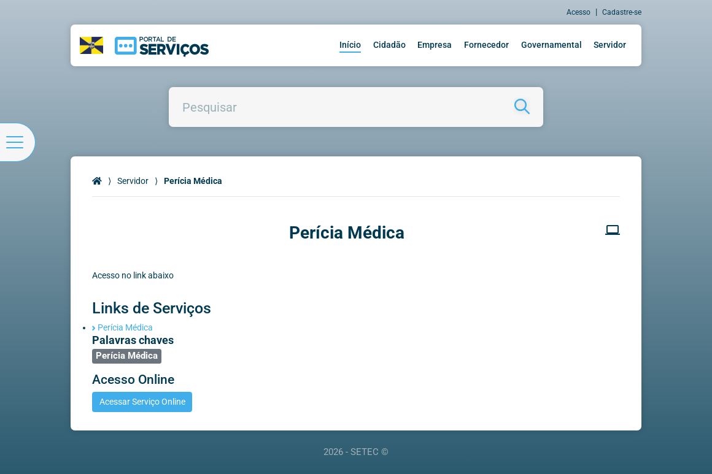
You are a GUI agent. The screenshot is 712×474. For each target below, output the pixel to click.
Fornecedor (486, 45)
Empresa (434, 45)
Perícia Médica (122, 327)
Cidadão (389, 45)
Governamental (551, 45)
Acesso (578, 12)
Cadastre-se (621, 12)
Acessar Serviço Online (142, 402)
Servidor (610, 45)
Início (350, 45)
